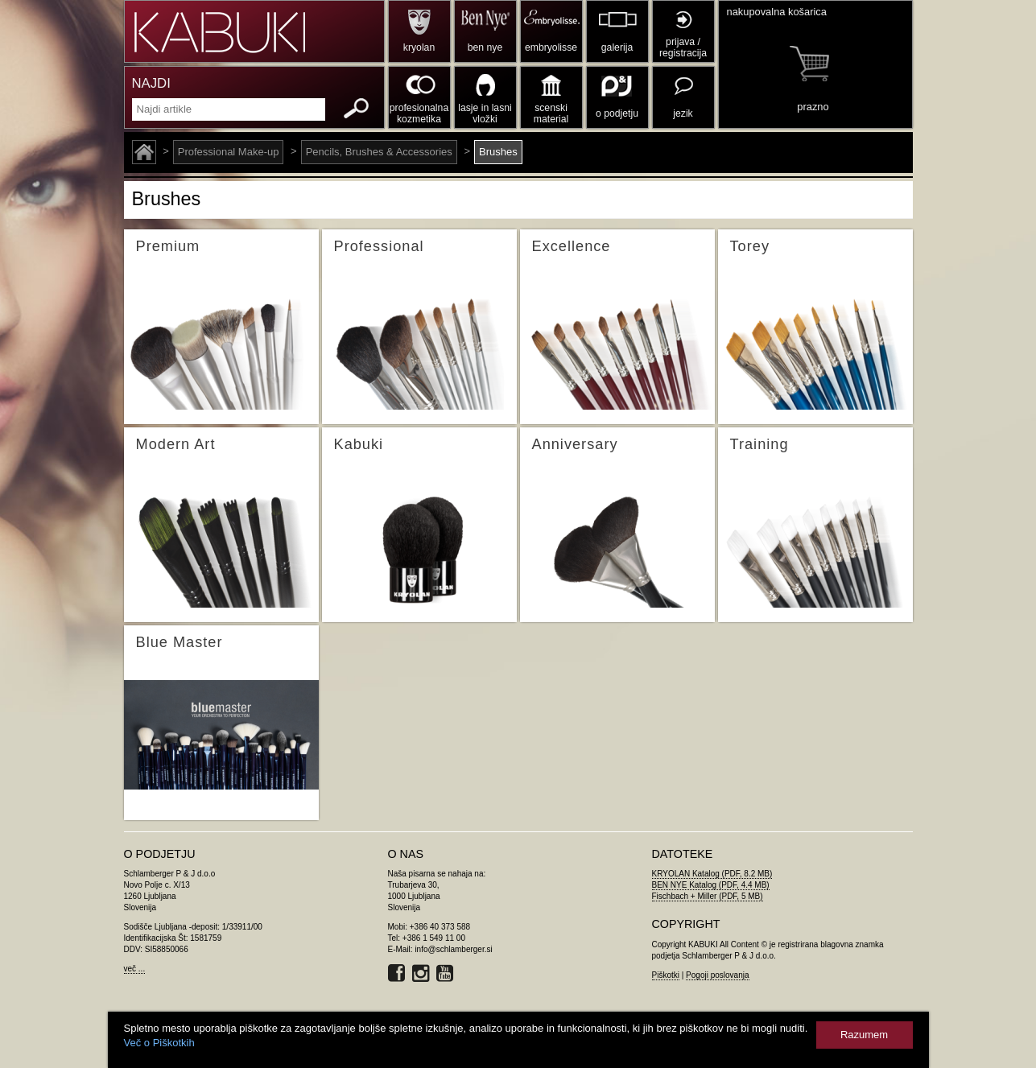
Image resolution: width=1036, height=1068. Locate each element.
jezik (682, 113)
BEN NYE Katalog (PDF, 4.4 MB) (711, 884)
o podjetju (617, 113)
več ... (135, 968)
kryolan (419, 47)
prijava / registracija (683, 47)
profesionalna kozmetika (419, 113)
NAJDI (151, 83)
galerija (617, 47)
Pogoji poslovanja (717, 975)
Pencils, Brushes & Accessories (379, 152)
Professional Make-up (228, 152)
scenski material (551, 113)
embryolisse (551, 47)
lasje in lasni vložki (485, 113)
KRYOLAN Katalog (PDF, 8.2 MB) (712, 873)
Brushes (498, 152)
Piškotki (665, 975)
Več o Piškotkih (159, 1043)
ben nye (485, 47)
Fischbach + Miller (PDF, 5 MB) (707, 896)
